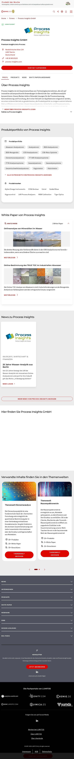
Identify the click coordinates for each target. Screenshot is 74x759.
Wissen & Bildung (8, 628)
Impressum (26, 751)
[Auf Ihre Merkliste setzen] (66, 12)
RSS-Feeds (5, 636)
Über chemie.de (37, 738)
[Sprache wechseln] (62, 11)
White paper (6, 605)
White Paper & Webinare (39, 77)
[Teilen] (58, 11)
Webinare (5, 612)
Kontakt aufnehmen (37, 68)
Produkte (15, 77)
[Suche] (54, 11)
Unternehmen (7, 589)
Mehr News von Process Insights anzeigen (37, 399)
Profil (5, 77)
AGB (36, 751)
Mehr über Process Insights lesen (18, 109)
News (24, 77)
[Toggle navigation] (71, 11)
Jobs (3, 620)
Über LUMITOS (36, 734)
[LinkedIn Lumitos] (37, 721)
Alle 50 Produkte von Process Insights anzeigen (28, 175)
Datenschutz (47, 751)
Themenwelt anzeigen (19, 554)
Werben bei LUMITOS (36, 729)
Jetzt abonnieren (37, 667)
